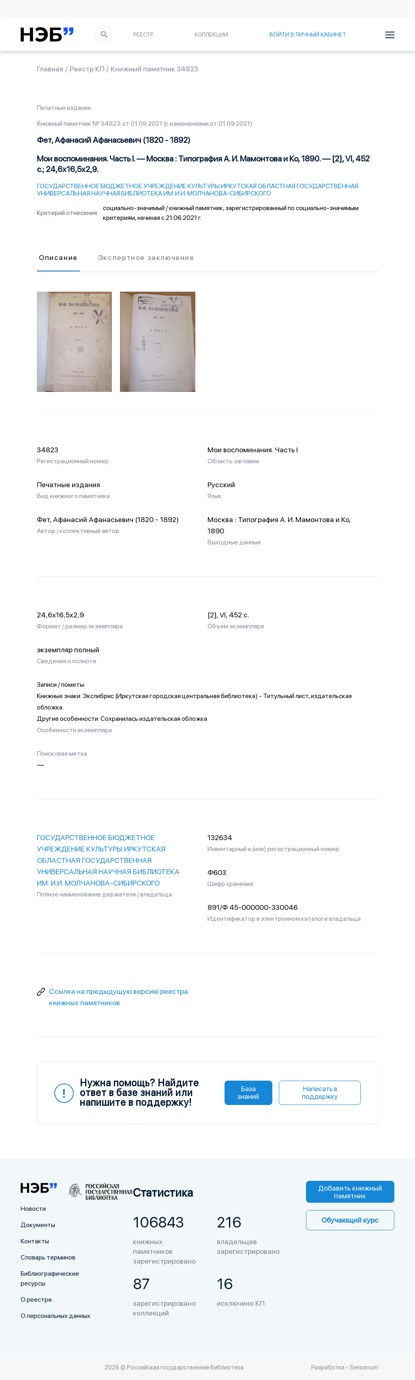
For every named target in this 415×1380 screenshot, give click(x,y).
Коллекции (211, 34)
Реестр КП (88, 68)
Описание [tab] (58, 257)
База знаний (248, 1093)
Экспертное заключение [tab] (146, 257)
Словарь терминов (48, 1257)
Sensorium (364, 1367)
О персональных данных (55, 1316)
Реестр (143, 34)
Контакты (35, 1241)
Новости (33, 1208)
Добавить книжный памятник (350, 1192)
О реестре (36, 1299)
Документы (38, 1225)
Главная (50, 68)
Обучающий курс (350, 1220)
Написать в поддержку (320, 1093)
